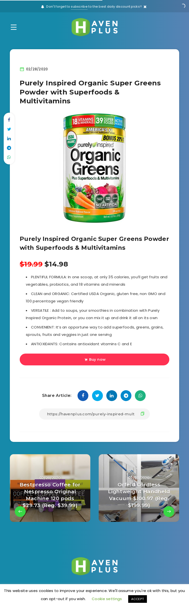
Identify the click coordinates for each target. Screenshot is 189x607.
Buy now (95, 359)
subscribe (79, 6)
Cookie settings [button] (107, 598)
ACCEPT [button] (137, 599)
